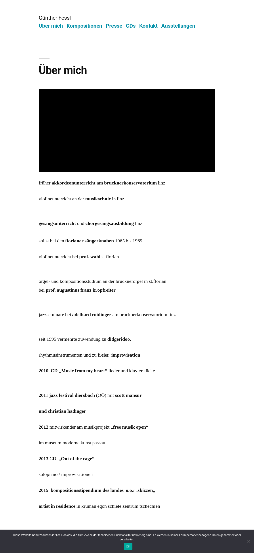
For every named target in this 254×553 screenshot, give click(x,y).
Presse (114, 26)
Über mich (51, 26)
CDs (131, 26)
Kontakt (148, 26)
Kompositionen (84, 26)
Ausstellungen (178, 26)
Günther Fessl (55, 18)
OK (128, 546)
